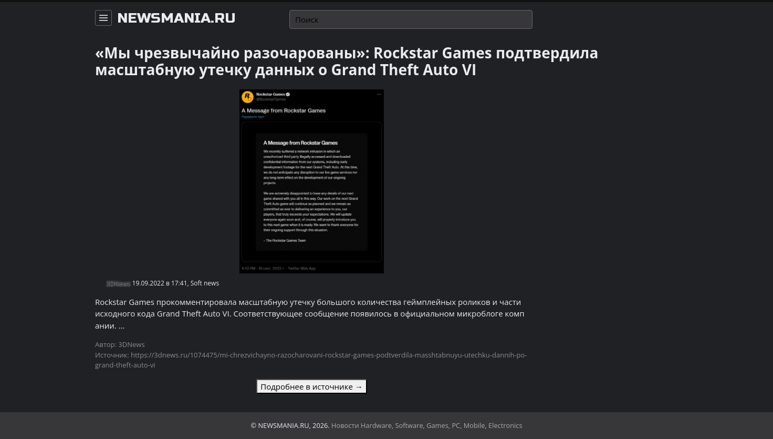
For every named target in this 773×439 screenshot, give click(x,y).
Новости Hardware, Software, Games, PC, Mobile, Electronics (427, 425)
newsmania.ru (176, 18)
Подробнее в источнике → (311, 386)
